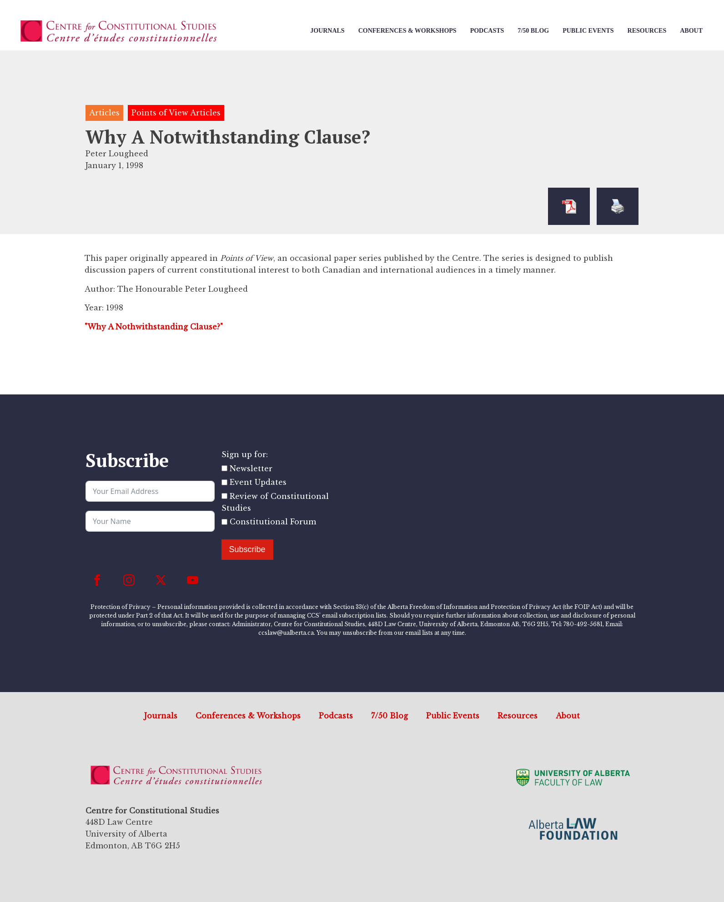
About (691, 30)
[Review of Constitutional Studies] (224, 496)
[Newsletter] (224, 468)
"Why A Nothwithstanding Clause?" (154, 326)
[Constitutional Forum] (224, 522)
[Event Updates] (224, 482)
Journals (327, 30)
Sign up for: (244, 454)
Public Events (588, 30)
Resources (647, 30)
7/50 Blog (533, 30)
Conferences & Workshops (407, 30)
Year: (94, 307)
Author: (100, 289)
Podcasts (487, 30)
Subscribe (247, 549)
